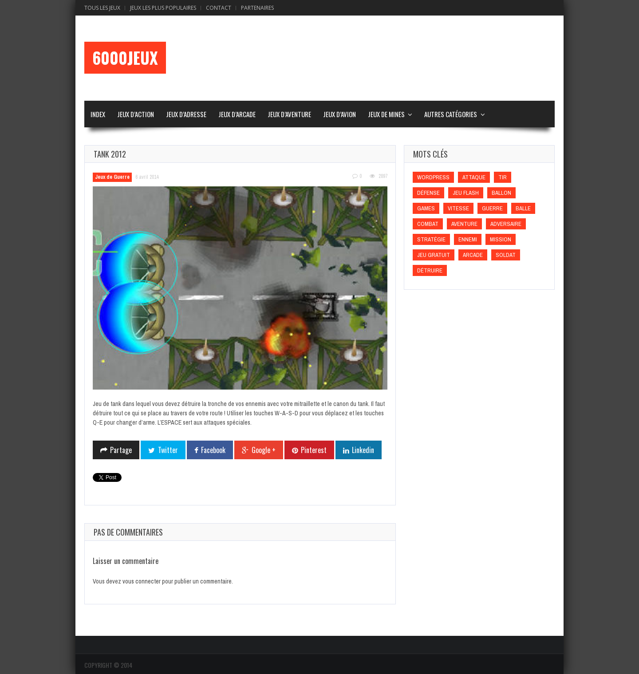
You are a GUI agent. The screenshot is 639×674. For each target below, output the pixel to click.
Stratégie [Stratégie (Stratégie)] (431, 239)
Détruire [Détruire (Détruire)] (429, 270)
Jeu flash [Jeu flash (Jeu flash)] (466, 193)
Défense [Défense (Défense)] (428, 193)
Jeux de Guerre (112, 177)
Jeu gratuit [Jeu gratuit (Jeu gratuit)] (433, 255)
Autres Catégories (450, 114)
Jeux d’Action (135, 114)
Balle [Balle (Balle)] (523, 208)
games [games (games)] (426, 208)
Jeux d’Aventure (289, 114)
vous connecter (141, 581)
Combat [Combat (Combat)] (427, 224)
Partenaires (257, 8)
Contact (218, 8)
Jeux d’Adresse (186, 114)
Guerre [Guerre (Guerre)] (492, 208)
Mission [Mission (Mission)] (500, 239)
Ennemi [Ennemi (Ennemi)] (467, 239)
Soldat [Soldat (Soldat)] (506, 255)
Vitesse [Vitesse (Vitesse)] (458, 208)
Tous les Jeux (102, 8)
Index (98, 114)
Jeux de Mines (386, 114)
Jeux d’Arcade (237, 114)
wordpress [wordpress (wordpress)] (433, 177)
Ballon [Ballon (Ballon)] (501, 193)
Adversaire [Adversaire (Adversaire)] (505, 224)
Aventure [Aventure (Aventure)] (464, 224)
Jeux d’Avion (339, 114)
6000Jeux (125, 58)
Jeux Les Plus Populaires (163, 8)
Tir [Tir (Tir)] (502, 177)
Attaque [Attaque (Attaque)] (473, 177)
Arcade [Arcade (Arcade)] (473, 255)
